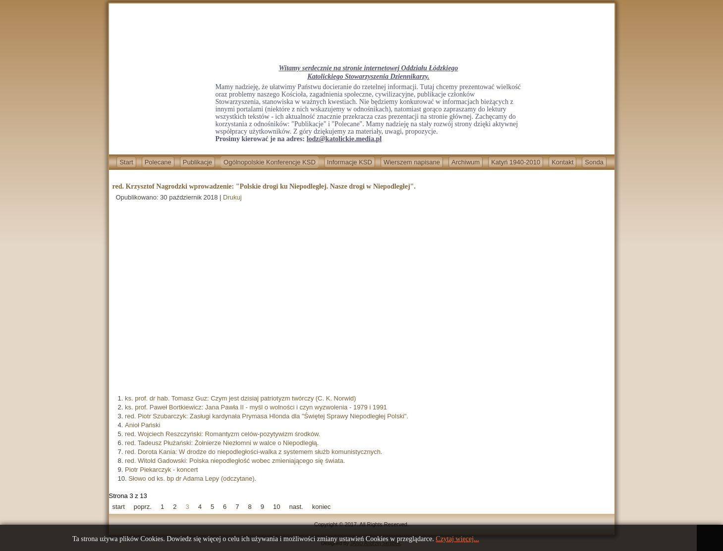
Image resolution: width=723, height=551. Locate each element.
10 (276, 506)
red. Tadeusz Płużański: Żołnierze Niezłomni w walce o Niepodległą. (222, 443)
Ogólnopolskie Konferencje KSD (269, 162)
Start (126, 162)
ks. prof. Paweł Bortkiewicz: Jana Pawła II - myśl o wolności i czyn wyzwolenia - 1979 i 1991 (256, 407)
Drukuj (232, 197)
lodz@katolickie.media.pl (344, 139)
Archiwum (465, 162)
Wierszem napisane (412, 162)
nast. (296, 506)
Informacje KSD (349, 162)
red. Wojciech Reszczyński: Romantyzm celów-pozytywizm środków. (222, 434)
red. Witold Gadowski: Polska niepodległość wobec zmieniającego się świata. (235, 460)
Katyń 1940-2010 (515, 162)
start (118, 506)
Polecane (158, 162)
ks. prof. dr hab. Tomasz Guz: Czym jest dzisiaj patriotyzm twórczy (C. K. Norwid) (240, 398)
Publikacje (197, 162)
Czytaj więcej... (457, 539)
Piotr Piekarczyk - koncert (161, 469)
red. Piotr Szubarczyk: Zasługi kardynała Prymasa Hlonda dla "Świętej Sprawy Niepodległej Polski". (266, 416)
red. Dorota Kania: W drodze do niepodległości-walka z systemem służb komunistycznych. (254, 451)
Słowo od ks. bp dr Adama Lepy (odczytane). (192, 478)
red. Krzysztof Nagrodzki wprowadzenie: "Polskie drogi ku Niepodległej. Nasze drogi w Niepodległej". (264, 186)
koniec (321, 506)
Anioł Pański (143, 425)
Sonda (594, 162)
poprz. (143, 506)
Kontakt (562, 162)
